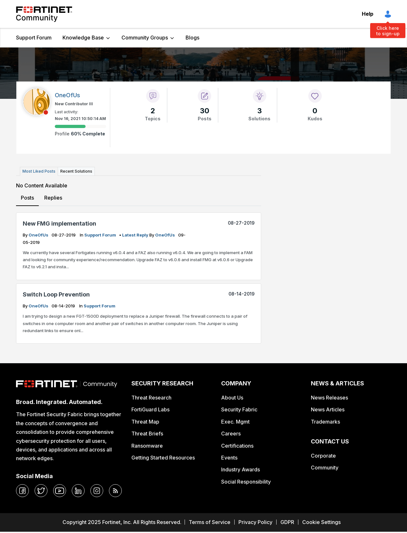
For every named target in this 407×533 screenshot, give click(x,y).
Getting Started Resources (163, 457)
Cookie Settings (321, 522)
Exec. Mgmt (235, 421)
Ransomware (147, 446)
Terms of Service (209, 522)
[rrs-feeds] (115, 490)
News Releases (329, 397)
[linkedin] (78, 490)
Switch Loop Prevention (56, 294)
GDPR (287, 522)
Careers (231, 433)
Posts (27, 197)
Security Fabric (239, 409)
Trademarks (325, 421)
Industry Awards (240, 469)
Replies (53, 197)
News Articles (328, 409)
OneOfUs (39, 234)
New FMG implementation (59, 223)
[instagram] (96, 490)
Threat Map (145, 421)
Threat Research (151, 397)
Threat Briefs (147, 433)
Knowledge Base (83, 37)
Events (229, 457)
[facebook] (22, 490)
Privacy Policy (255, 522)
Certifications (237, 446)
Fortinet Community (44, 14)
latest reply (135, 234)
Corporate (323, 455)
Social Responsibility (246, 481)
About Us (232, 397)
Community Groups (144, 37)
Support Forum (34, 37)
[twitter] (41, 490)
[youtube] (59, 490)
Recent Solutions (76, 171)
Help (367, 14)
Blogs (192, 37)
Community (324, 467)
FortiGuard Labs (150, 409)
